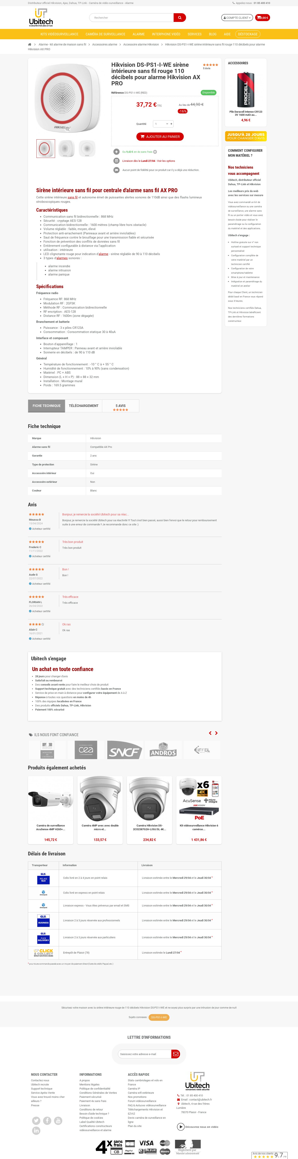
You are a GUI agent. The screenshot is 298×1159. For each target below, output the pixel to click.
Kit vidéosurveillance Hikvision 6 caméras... (199, 827)
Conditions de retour (91, 1109)
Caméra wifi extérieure (141, 1092)
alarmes (62, 258)
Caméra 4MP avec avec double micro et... (100, 827)
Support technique (41, 1088)
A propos (84, 1080)
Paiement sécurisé (90, 1096)
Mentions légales (89, 1084)
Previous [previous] (210, 733)
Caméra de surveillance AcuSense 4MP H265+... (50, 827)
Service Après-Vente (43, 1092)
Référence (117, 92)
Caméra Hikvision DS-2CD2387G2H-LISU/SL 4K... (149, 827)
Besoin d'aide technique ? (94, 1113)
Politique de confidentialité (94, 1088)
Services (195, 34)
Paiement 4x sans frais (92, 1101)
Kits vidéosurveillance (59, 34)
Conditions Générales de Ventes (98, 1092)
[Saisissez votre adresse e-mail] (149, 1054)
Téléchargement (84, 406)
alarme (103, 254)
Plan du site (135, 1126)
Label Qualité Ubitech (91, 1121)
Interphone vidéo (166, 34)
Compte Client (234, 17)
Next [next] (216, 733)
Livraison (84, 1105)
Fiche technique (47, 406)
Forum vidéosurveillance (142, 1101)
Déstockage (247, 34)
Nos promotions (137, 1096)
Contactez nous (40, 1080)
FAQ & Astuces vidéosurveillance (147, 1105)
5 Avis (121, 406)
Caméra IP (134, 1088)
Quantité (141, 123)
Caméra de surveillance (105, 34)
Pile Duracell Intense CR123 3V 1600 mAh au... (246, 113)
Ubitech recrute (40, 1084)
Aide (227, 34)
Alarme (139, 34)
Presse (35, 1105)
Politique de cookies (91, 1117)
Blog (212, 34)
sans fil (73, 197)
